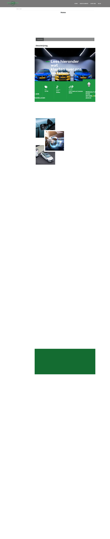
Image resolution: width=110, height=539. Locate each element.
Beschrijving (39, 39)
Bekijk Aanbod (81, 3)
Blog (96, 3)
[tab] (40, 39)
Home (72, 3)
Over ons (90, 3)
